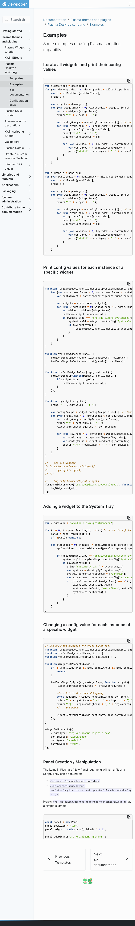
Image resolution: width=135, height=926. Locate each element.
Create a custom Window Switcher (16, 156)
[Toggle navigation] (131, 4)
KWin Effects (13, 57)
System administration (11, 199)
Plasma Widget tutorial (15, 49)
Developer (14, 5)
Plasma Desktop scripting (11, 68)
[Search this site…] (16, 19)
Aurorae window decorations (16, 123)
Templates (16, 78)
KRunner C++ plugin (13, 166)
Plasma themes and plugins (12, 39)
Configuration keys (18, 103)
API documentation (19, 92)
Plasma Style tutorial (13, 113)
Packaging (9, 191)
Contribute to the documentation (13, 209)
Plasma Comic (14, 148)
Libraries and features (10, 176)
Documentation (54, 20)
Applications (10, 185)
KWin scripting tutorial (14, 133)
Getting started (12, 31)
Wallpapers (12, 141)
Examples (16, 84)
